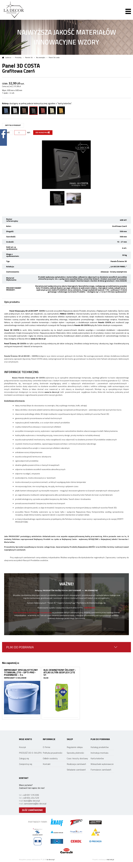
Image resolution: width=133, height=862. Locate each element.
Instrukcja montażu (99, 752)
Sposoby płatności (75, 752)
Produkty (18, 57)
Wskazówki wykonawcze (102, 764)
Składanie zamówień (76, 769)
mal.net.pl (110, 859)
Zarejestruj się (25, 764)
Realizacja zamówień (76, 764)
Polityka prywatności (52, 752)
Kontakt (47, 764)
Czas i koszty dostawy (77, 758)
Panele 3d (28, 57)
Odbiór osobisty (50, 758)
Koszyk (22, 747)
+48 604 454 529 (30, 797)
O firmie (46, 747)
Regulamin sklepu (75, 747)
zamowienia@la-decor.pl (35, 803)
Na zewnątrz (40, 57)
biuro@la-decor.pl (32, 800)
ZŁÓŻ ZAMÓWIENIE (32, 810)
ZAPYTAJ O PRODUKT (13, 125)
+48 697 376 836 (30, 795)
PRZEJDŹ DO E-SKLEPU (30, 752)
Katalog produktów (100, 747)
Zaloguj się (24, 758)
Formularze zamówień (101, 769)
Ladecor (6, 57)
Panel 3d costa (54, 57)
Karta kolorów (97, 758)
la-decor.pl (51, 859)
